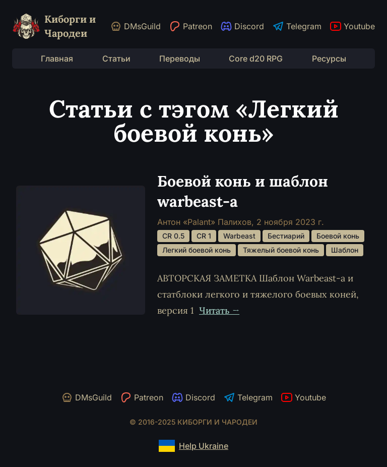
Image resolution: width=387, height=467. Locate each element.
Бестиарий (286, 235)
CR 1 (204, 235)
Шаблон (344, 250)
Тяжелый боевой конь (281, 250)
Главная (57, 58)
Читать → (219, 310)
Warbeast (239, 235)
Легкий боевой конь (196, 250)
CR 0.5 (173, 235)
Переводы (179, 58)
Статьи (116, 58)
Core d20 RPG (256, 58)
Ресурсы (329, 58)
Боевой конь (337, 235)
